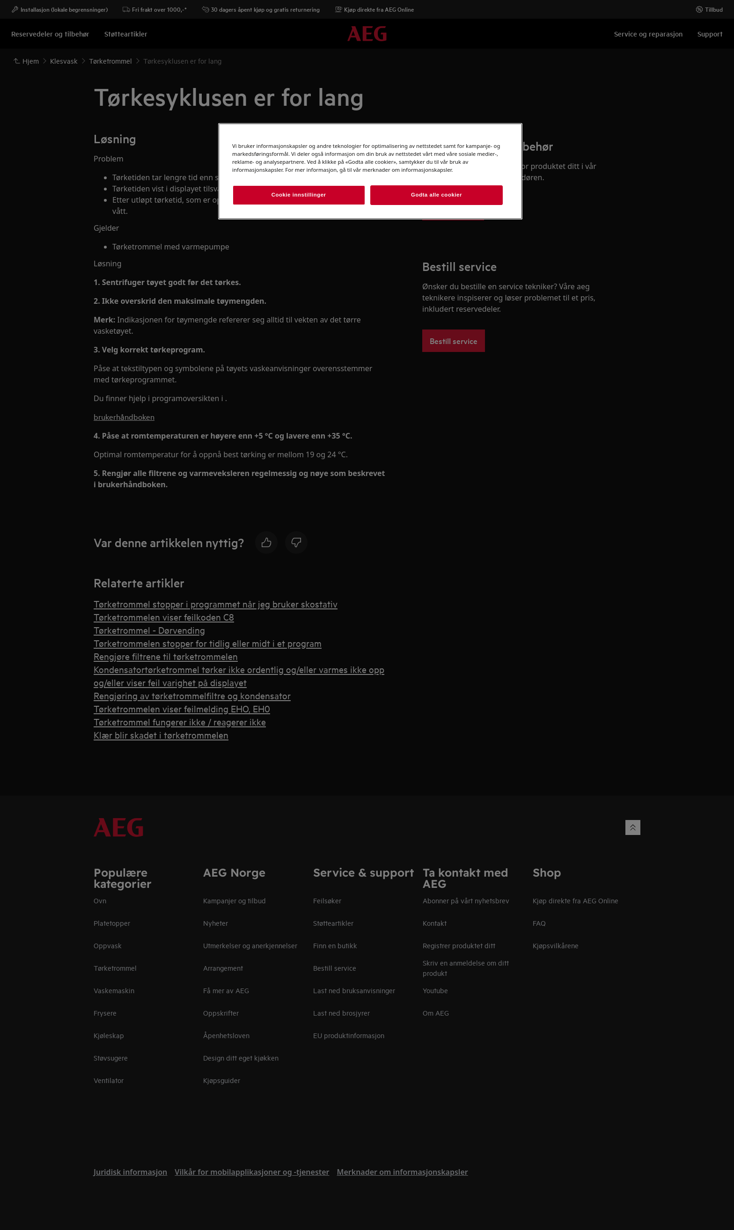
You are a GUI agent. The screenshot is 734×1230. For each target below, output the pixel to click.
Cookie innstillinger (299, 195)
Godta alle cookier (436, 195)
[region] (370, 171)
